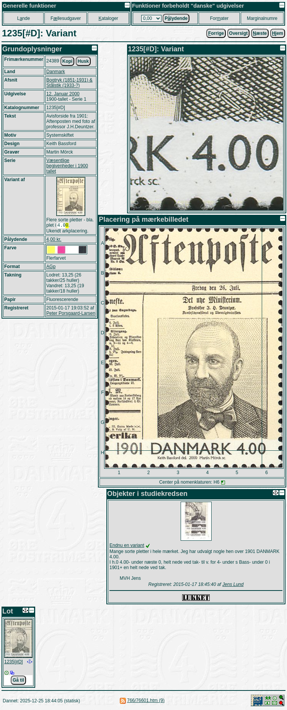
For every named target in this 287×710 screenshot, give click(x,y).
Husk (83, 61)
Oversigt (238, 33)
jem (277, 33)
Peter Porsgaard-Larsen (70, 314)
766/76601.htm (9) (146, 700)
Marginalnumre (262, 18)
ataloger (108, 18)
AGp (50, 267)
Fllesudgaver (66, 18)
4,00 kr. (53, 240)
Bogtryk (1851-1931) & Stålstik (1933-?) (69, 82)
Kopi (67, 61)
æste (260, 33)
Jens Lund (232, 584)
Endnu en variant (126, 545)
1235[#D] (13, 661)
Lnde (23, 18)
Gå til (18, 680)
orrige (216, 33)
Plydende (176, 18)
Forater (219, 18)
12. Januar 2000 (63, 94)
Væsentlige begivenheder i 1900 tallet (67, 166)
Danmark (55, 71)
